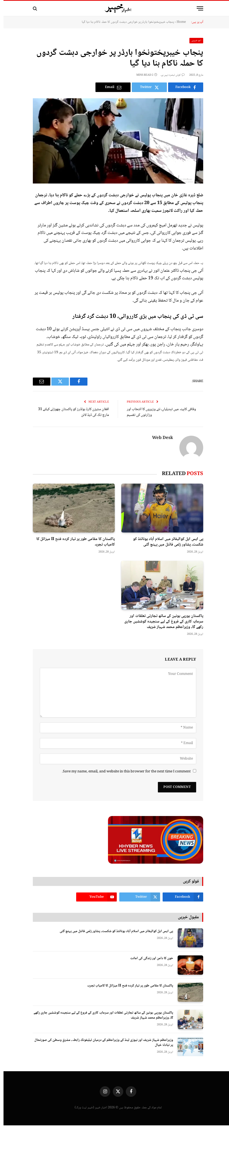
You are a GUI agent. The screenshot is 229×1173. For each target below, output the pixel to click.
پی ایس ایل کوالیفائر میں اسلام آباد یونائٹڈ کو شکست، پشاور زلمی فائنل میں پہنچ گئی (165, 542)
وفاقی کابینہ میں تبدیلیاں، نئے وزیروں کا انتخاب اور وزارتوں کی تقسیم (157, 412)
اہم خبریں (193, 40)
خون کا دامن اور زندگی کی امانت (148, 958)
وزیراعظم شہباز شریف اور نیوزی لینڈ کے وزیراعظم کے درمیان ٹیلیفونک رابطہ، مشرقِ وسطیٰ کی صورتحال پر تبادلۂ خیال (100, 1043)
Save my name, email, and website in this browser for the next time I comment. (122, 772)
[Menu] (196, 8)
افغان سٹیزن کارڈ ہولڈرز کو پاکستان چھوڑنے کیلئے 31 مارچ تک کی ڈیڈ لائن (70, 412)
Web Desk (159, 438)
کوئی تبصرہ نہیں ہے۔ (169, 75)
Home (177, 22)
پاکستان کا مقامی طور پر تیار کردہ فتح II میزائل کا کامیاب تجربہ (72, 542)
